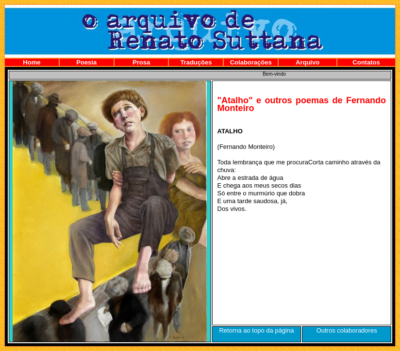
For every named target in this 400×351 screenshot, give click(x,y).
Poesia (86, 62)
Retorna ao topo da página (256, 330)
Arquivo (307, 62)
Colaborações (251, 62)
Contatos (366, 62)
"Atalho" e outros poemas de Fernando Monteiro (301, 104)
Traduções (196, 62)
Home (31, 62)
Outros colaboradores (347, 330)
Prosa (141, 62)
